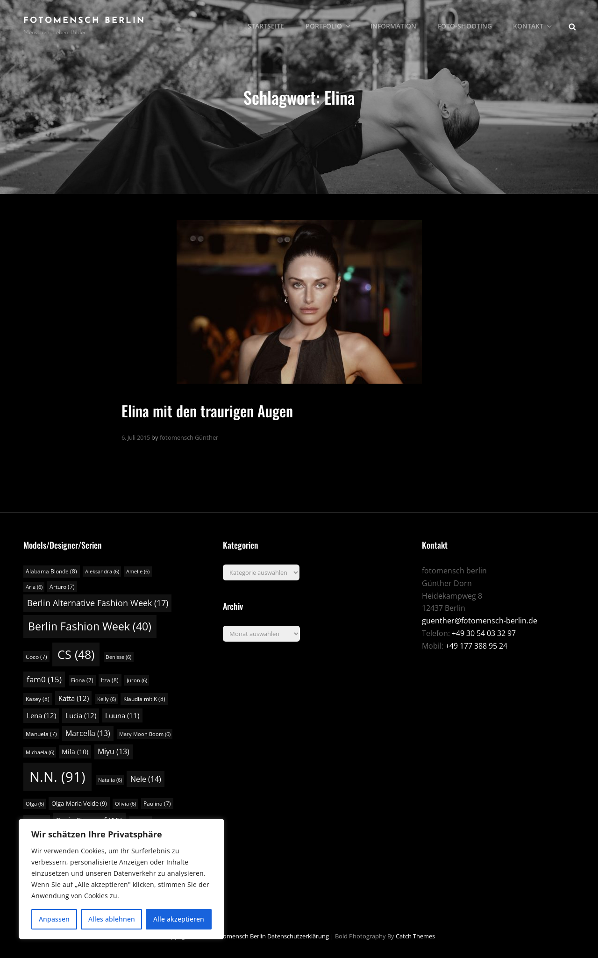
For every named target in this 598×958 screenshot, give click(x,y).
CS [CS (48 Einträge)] (75, 654)
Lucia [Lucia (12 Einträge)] (80, 715)
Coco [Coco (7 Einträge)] (36, 656)
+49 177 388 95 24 (476, 646)
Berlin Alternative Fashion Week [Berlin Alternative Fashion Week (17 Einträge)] (97, 602)
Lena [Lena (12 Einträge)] (41, 715)
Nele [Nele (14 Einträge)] (145, 779)
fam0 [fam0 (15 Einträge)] (44, 679)
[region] (121, 879)
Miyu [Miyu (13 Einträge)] (113, 751)
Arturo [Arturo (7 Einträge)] (62, 586)
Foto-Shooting (465, 25)
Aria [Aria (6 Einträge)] (34, 587)
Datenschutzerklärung (298, 936)
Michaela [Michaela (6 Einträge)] (40, 752)
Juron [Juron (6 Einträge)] (137, 680)
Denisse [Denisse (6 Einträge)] (118, 657)
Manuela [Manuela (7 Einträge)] (41, 733)
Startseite (267, 25)
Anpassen (54, 919)
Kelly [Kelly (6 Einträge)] (106, 699)
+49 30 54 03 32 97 (484, 633)
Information (394, 25)
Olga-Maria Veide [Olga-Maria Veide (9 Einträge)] (79, 803)
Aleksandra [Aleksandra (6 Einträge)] (102, 571)
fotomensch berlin (84, 20)
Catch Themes (415, 936)
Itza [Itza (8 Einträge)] (110, 680)
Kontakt (533, 25)
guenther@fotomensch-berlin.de (479, 620)
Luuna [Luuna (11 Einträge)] (122, 715)
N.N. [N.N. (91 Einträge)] (57, 776)
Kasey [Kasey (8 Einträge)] (38, 699)
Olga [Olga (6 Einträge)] (35, 804)
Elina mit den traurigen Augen (207, 411)
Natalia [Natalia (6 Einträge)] (110, 780)
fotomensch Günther (189, 437)
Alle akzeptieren (178, 919)
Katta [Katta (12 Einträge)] (73, 698)
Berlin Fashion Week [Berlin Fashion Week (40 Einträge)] (89, 626)
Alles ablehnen (111, 919)
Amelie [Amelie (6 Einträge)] (138, 571)
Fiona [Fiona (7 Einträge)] (82, 680)
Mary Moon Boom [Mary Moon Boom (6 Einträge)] (145, 734)
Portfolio (329, 25)
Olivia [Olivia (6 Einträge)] (125, 804)
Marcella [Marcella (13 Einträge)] (87, 733)
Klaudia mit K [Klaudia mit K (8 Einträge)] (144, 699)
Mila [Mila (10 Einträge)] (75, 751)
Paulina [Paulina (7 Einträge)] (157, 803)
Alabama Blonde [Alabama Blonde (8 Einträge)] (51, 571)
